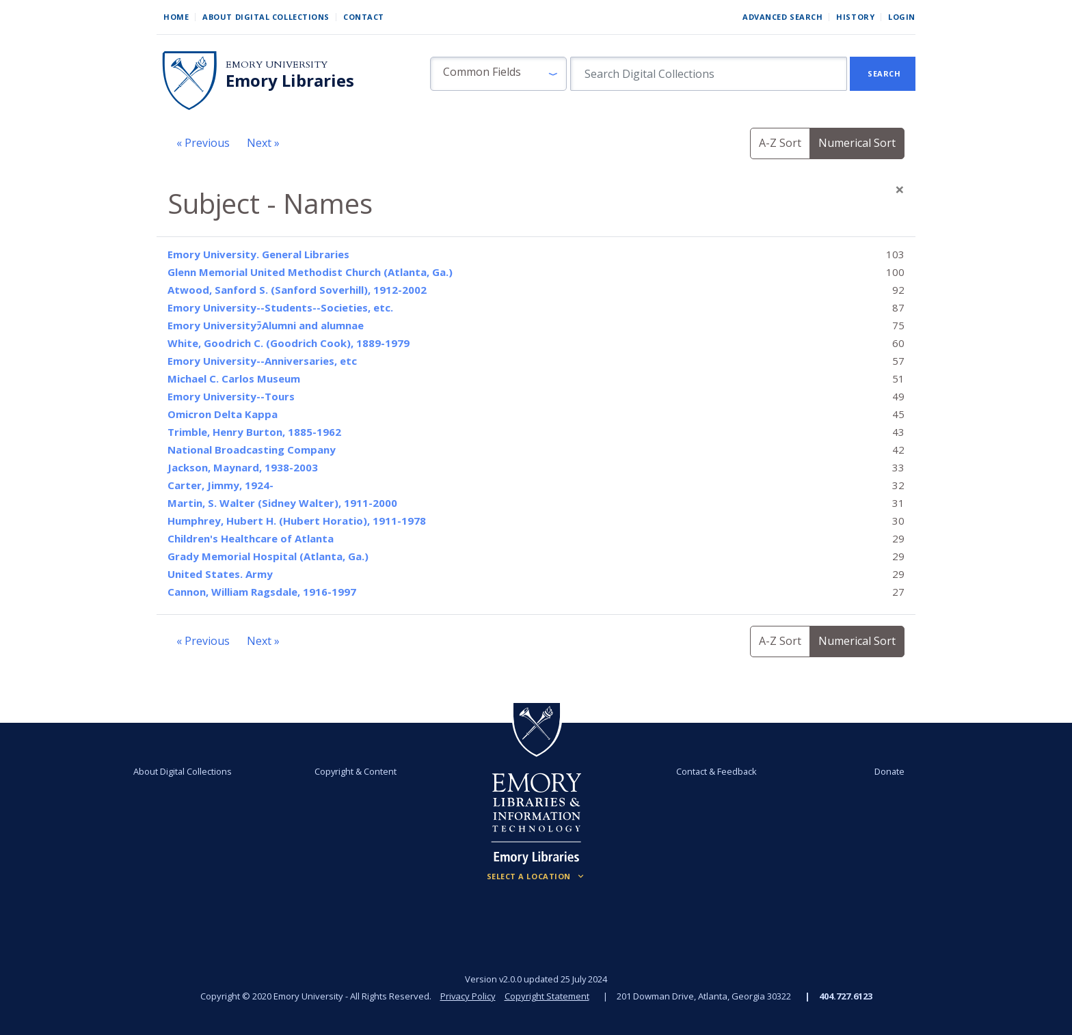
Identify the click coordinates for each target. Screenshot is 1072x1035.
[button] (498, 74)
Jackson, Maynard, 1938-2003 (243, 467)
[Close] (899, 189)
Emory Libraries (290, 80)
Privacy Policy (468, 996)
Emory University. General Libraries (258, 254)
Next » (263, 142)
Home (176, 17)
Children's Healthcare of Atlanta (251, 538)
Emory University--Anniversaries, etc (262, 361)
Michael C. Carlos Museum (234, 378)
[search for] (708, 74)
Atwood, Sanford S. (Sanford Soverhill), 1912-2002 (297, 289)
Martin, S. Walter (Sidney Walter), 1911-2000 (282, 503)
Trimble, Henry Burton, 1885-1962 (254, 432)
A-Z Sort (780, 142)
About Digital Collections (266, 17)
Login (901, 17)
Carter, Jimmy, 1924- (220, 485)
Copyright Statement (547, 996)
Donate (887, 771)
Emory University (276, 64)
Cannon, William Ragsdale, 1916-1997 (262, 591)
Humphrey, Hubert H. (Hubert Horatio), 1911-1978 (297, 520)
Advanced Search (782, 17)
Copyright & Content (356, 771)
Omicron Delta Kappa (223, 414)
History (855, 17)
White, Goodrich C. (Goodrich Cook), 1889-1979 (289, 343)
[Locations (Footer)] (536, 876)
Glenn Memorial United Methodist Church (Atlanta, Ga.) (310, 272)
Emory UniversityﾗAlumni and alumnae (266, 325)
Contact (363, 17)
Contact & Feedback (715, 771)
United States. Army (220, 574)
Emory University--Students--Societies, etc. (280, 307)
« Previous (203, 142)
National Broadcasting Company (252, 449)
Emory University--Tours (231, 396)
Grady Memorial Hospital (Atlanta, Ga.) (268, 556)
